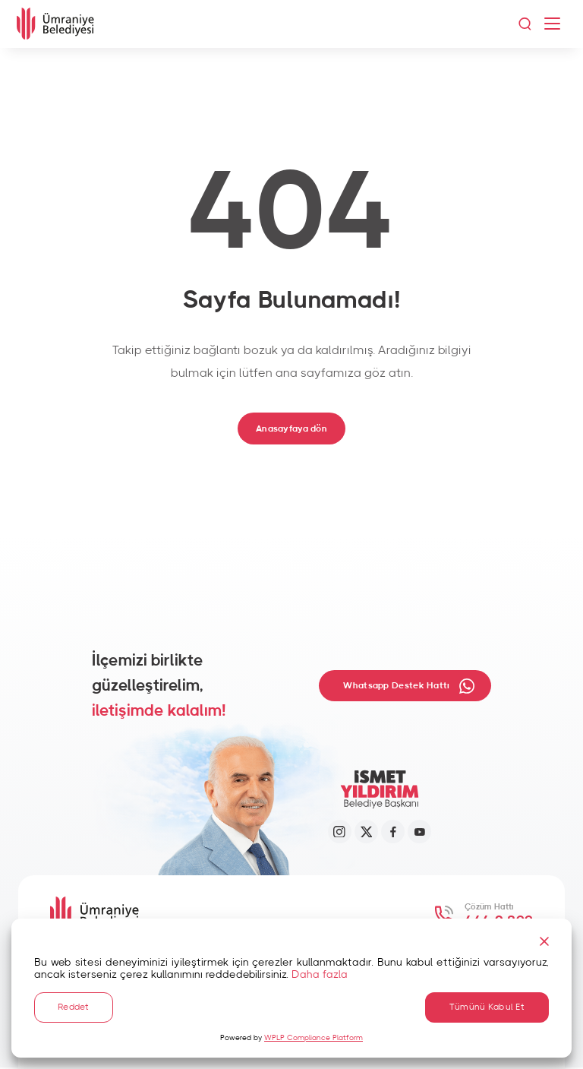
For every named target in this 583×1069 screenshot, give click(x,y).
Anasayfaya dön (291, 428)
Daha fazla (320, 974)
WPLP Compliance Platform (313, 1038)
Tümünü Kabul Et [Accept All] (487, 1006)
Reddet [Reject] (74, 1006)
